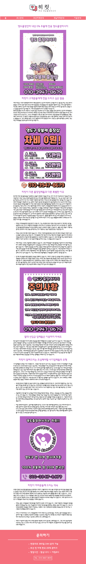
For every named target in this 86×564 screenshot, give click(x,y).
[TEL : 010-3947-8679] (43, 558)
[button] (39, 18)
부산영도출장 (24, 489)
